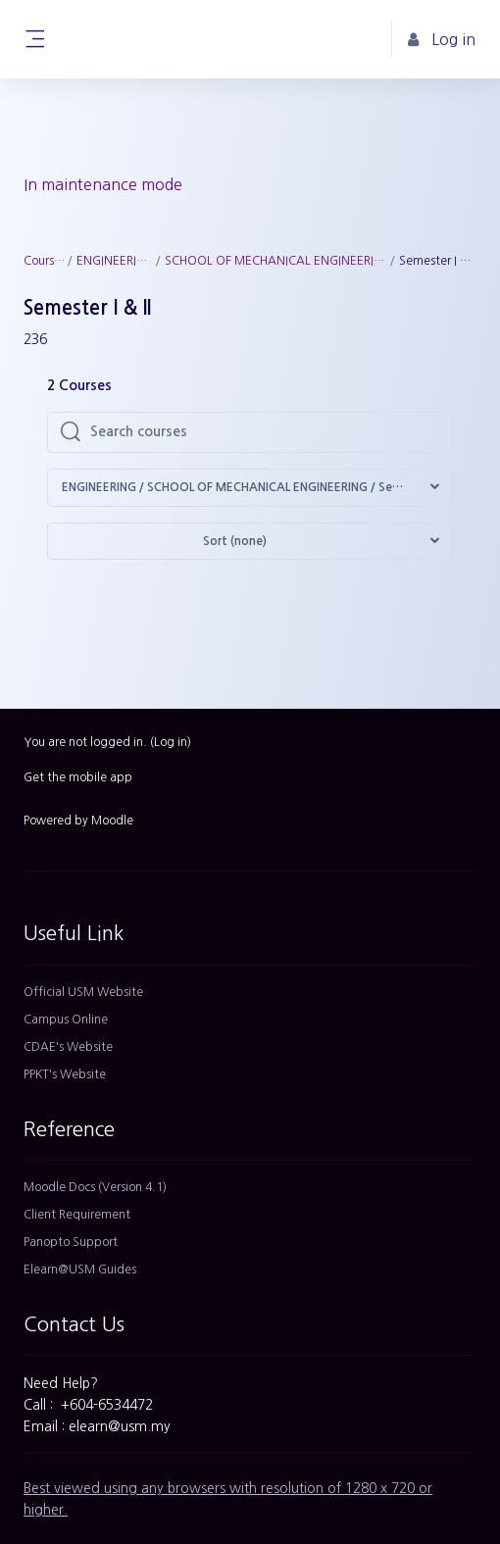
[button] (250, 488)
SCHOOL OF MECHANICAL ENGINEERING (276, 261)
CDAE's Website (68, 1047)
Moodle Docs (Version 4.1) (95, 1187)
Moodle (112, 820)
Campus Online (66, 1019)
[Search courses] (265, 432)
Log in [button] (441, 39)
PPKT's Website (65, 1074)
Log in (170, 742)
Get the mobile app (78, 777)
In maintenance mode (103, 184)
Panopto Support (71, 1242)
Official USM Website (83, 992)
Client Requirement (77, 1214)
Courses (44, 261)
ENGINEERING (114, 261)
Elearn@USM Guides (80, 1269)
